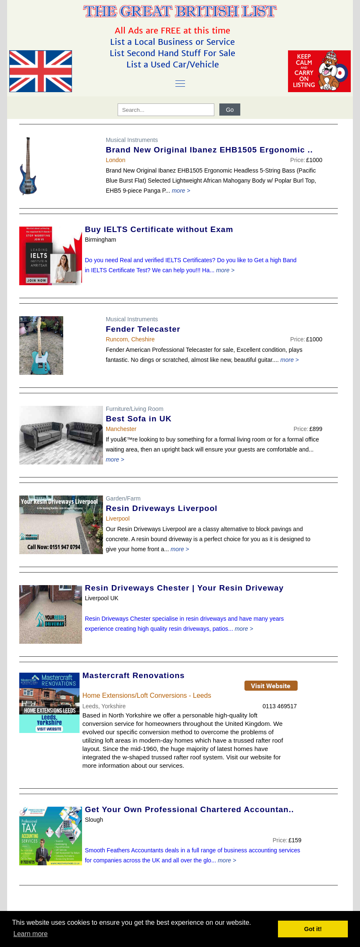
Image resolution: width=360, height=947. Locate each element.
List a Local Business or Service (173, 41)
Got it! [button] (313, 929)
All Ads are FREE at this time (174, 30)
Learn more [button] (30, 933)
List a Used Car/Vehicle (173, 64)
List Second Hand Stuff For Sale (174, 53)
